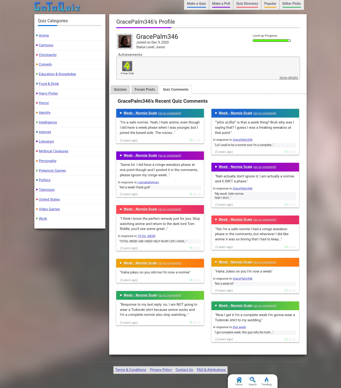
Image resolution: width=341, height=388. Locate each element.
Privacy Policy (161, 370)
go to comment (169, 113)
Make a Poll (221, 4)
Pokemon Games (52, 170)
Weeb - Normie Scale (140, 113)
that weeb (239, 327)
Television (47, 190)
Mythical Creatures (53, 151)
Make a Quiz (196, 4)
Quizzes (120, 89)
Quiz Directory (247, 4)
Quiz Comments (175, 89)
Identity (44, 112)
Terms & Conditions (130, 370)
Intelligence (48, 122)
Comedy (45, 64)
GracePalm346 (242, 139)
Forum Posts (145, 89)
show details (288, 77)
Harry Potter (48, 93)
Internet (45, 132)
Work (43, 218)
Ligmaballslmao (148, 182)
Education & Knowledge (57, 74)
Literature (46, 141)
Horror (44, 103)
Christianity (48, 55)
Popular (270, 4)
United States (49, 199)
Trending (266, 381)
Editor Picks (292, 4)
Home (238, 381)
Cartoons (46, 45)
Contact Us (184, 370)
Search (253, 381)
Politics (44, 180)
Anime (44, 35)
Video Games (49, 209)
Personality (47, 161)
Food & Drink (49, 84)
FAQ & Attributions (211, 370)
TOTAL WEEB (146, 236)
